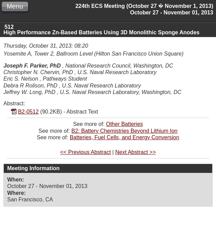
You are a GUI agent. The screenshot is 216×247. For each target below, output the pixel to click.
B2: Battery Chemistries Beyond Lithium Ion (124, 131)
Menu (15, 6)
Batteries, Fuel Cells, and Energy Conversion (124, 137)
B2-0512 (28, 112)
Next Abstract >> (135, 152)
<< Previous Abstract (85, 152)
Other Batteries (124, 124)
